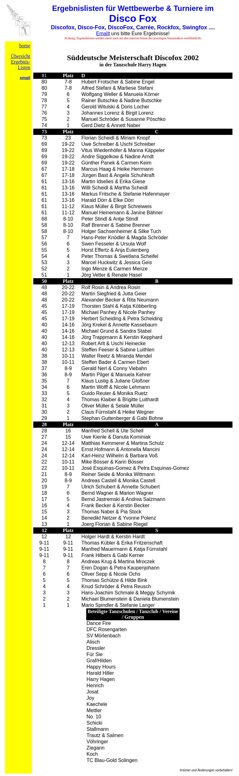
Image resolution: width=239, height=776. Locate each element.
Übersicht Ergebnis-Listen (20, 62)
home (24, 45)
